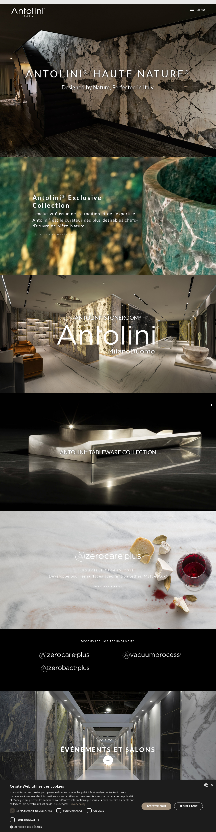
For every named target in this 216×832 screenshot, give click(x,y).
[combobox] (206, 785)
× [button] (211, 785)
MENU (199, 10)
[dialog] (108, 806)
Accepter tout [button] (156, 806)
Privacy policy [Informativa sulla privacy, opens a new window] (77, 804)
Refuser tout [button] (188, 806)
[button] (73, 827)
